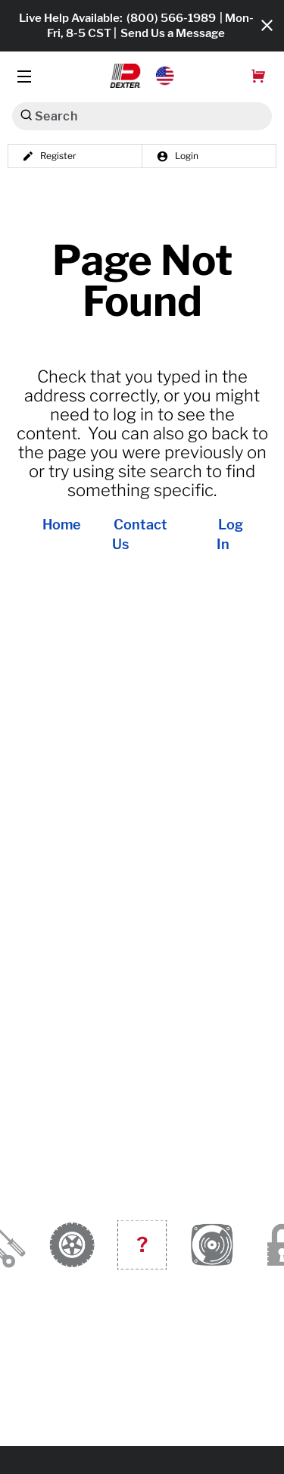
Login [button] (177, 156)
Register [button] (49, 156)
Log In (230, 535)
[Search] (26, 114)
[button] (142, 76)
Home (61, 525)
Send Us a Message (172, 33)
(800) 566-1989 (171, 18)
